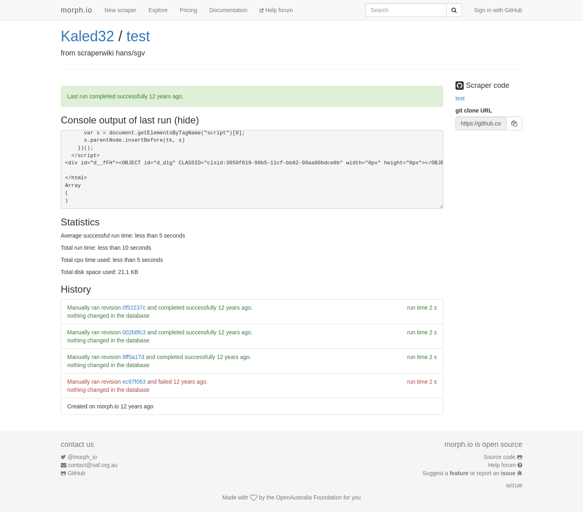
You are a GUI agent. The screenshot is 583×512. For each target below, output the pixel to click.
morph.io (76, 10)
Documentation (228, 10)
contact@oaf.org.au (92, 465)
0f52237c (134, 307)
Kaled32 (87, 36)
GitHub (76, 473)
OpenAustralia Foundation (309, 497)
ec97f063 (134, 381)
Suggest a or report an (470, 473)
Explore (158, 10)
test (138, 36)
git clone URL (473, 110)
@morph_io (82, 457)
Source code (500, 457)
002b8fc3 (134, 332)
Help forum (276, 10)
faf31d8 (514, 486)
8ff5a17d (133, 357)
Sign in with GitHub (498, 10)
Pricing (188, 10)
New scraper (120, 10)
